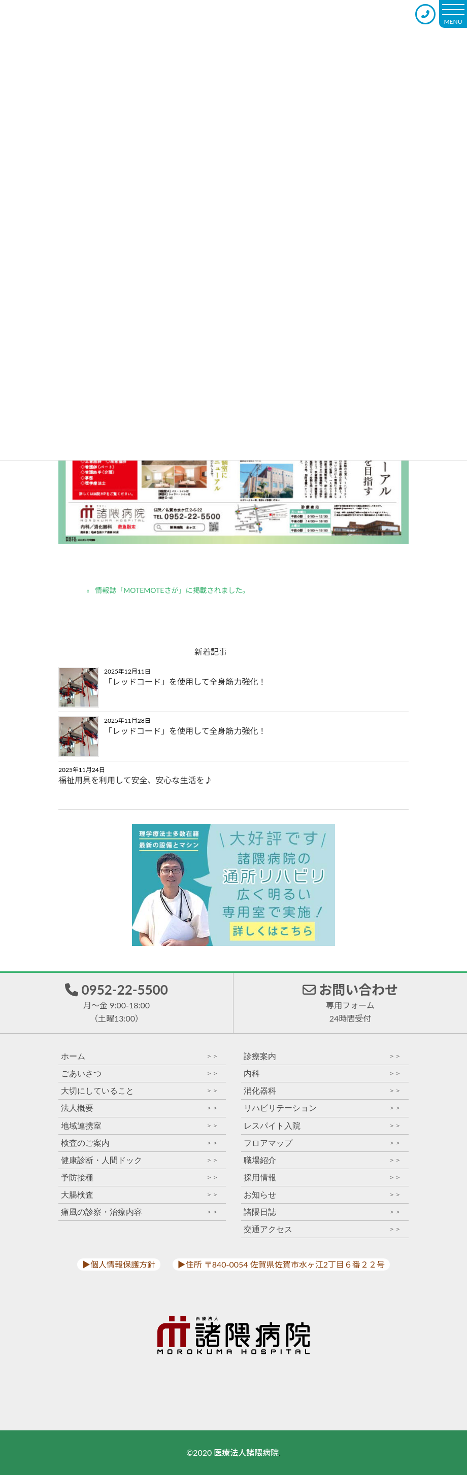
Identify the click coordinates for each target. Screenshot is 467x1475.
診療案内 (322, 1056)
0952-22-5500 (116, 1002)
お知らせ (322, 1195)
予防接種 (139, 1177)
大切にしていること (139, 1091)
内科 (322, 1073)
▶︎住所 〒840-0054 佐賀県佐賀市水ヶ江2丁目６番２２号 (281, 1264)
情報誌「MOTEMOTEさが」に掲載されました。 (172, 590)
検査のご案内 (139, 1143)
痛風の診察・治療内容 (139, 1212)
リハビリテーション (322, 1108)
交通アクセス (322, 1229)
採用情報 (322, 1177)
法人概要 (139, 1108)
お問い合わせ (350, 1002)
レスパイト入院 (322, 1126)
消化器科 (322, 1091)
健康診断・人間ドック (139, 1160)
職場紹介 (322, 1160)
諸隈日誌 (322, 1212)
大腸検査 (139, 1195)
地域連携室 (139, 1126)
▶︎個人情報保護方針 (118, 1264)
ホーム (139, 1056)
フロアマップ (322, 1143)
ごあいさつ (139, 1073)
